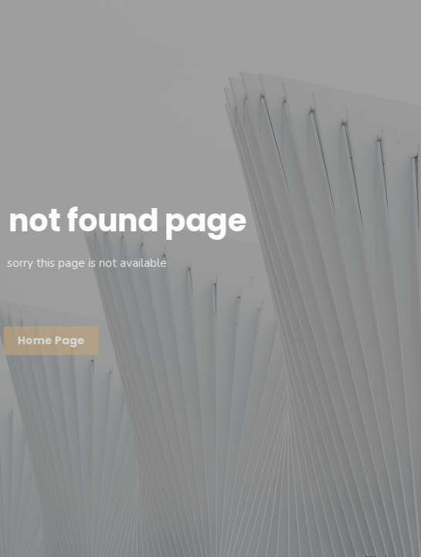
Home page (50, 340)
